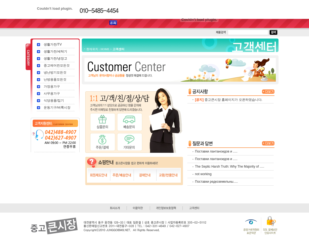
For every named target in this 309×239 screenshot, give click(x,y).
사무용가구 (52, 93)
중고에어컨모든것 (57, 65)
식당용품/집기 (54, 100)
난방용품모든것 (55, 79)
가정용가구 (52, 86)
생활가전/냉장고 (55, 58)
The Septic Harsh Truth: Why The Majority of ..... (229, 166)
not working (203, 174)
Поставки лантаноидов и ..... (216, 151)
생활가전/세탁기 (55, 51)
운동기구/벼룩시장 (57, 107)
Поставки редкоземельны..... (216, 181)
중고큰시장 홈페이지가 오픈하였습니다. (233, 100)
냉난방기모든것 (55, 72)
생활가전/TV (53, 44)
